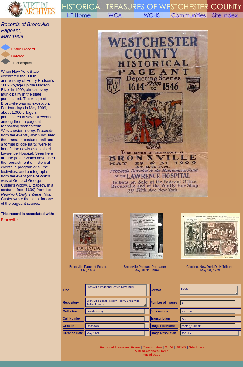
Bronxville (9, 219)
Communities (152, 347)
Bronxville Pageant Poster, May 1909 (116, 290)
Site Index (196, 347)
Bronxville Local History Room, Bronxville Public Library (116, 302)
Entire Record (18, 47)
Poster (209, 290)
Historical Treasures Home (120, 347)
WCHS (181, 347)
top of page (151, 354)
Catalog (13, 54)
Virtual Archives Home (152, 351)
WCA (169, 347)
